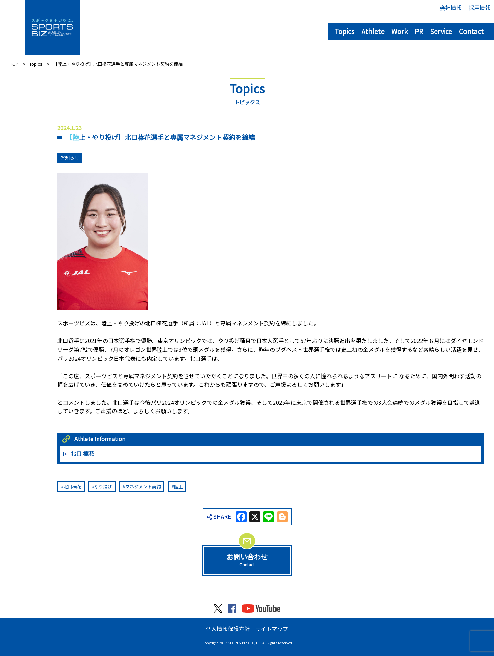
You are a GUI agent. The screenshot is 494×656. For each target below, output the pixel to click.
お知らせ (69, 157)
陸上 (178, 486)
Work (399, 31)
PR (419, 31)
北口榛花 (72, 486)
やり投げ (103, 486)
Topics (344, 31)
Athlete (373, 31)
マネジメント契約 (143, 486)
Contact (471, 31)
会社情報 (451, 7)
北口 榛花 (82, 453)
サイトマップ (271, 628)
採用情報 (480, 7)
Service (441, 31)
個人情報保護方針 (228, 628)
